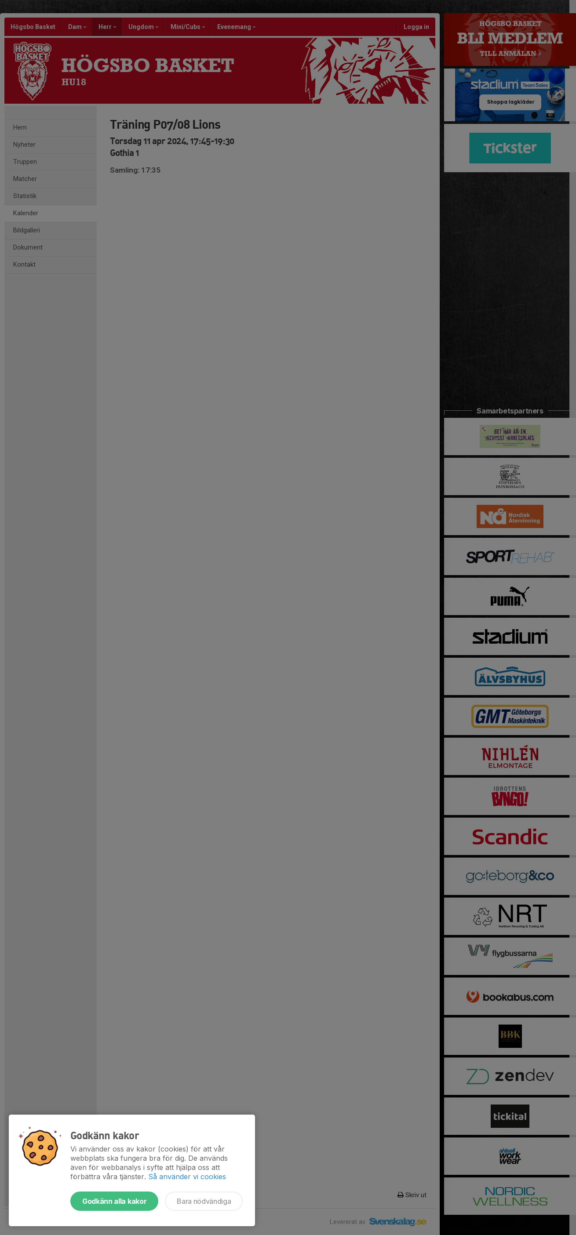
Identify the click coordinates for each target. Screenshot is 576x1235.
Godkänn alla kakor (114, 1201)
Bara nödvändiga (204, 1201)
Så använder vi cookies (187, 1176)
